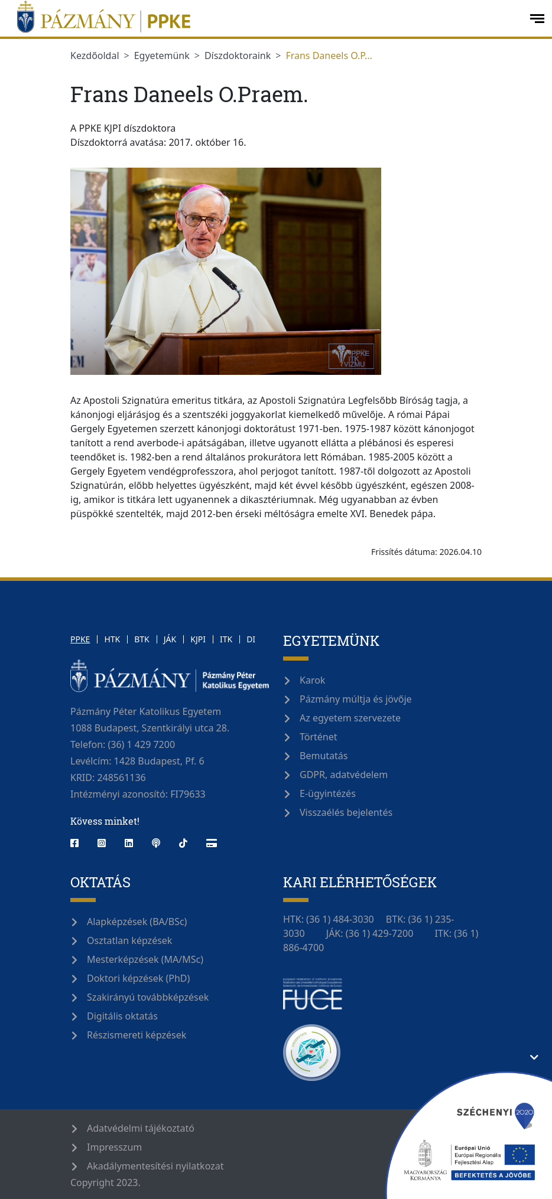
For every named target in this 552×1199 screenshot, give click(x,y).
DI (250, 639)
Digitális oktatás (122, 1015)
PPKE (80, 639)
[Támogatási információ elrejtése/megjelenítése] (534, 1057)
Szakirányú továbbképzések (148, 997)
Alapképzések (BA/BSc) (137, 921)
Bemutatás (324, 755)
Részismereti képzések (136, 1034)
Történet (318, 736)
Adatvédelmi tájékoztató (140, 1128)
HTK (112, 639)
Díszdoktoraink (237, 55)
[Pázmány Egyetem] (263, 18)
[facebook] (79, 843)
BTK (142, 639)
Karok (312, 680)
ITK (226, 639)
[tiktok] (183, 843)
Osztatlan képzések (129, 940)
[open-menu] (537, 18)
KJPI (198, 639)
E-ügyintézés (328, 793)
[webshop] (211, 843)
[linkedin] (128, 843)
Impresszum (114, 1147)
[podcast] (156, 843)
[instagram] (101, 843)
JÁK (170, 639)
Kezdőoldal (94, 55)
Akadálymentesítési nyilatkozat (155, 1165)
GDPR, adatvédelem (344, 774)
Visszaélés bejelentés (346, 812)
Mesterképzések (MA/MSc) (145, 959)
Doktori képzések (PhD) (138, 978)
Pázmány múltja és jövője (356, 698)
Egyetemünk (162, 55)
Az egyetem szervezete (350, 717)
